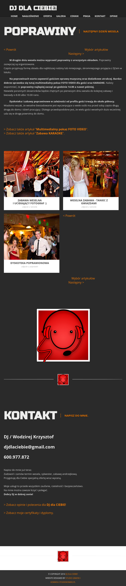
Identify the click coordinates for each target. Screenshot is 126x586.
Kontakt (100, 16)
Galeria (61, 16)
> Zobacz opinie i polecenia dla (35, 505)
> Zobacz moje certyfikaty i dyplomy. (29, 513)
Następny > (76, 54)
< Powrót (10, 50)
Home (14, 16)
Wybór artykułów (96, 50)
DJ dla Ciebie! (33, 8)
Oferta (47, 16)
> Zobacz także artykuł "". (46, 129)
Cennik (74, 16)
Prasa (86, 16)
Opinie (113, 16)
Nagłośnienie (30, 16)
